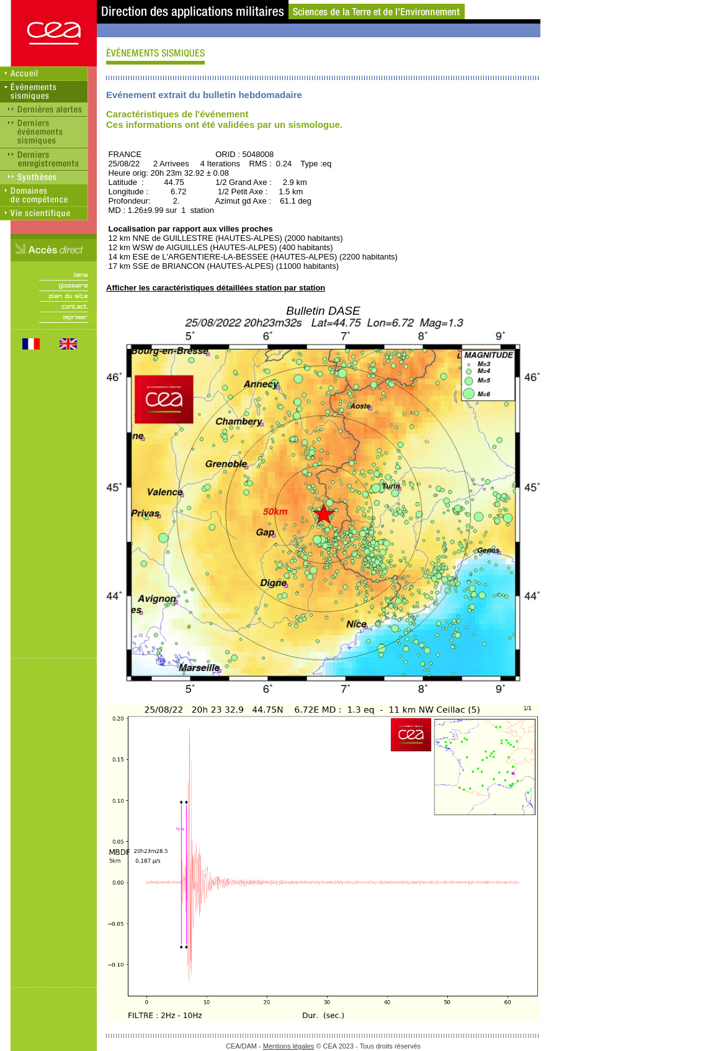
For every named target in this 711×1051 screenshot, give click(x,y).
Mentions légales (289, 1046)
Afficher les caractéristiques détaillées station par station (215, 287)
